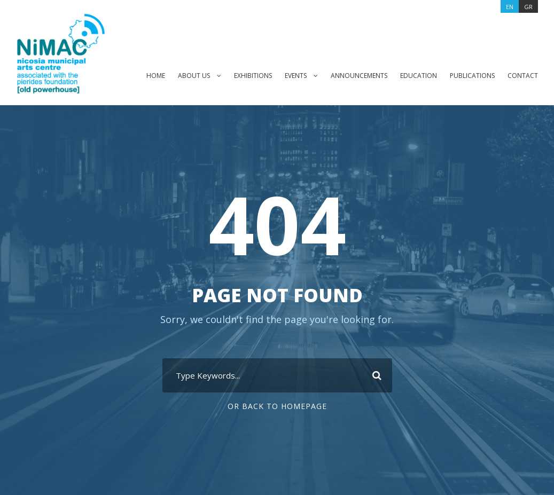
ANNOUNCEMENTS (355, 75)
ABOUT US (182, 75)
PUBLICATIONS (471, 75)
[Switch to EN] (509, 6)
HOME (143, 75)
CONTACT (523, 75)
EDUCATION (416, 75)
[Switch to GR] (529, 6)
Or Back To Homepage (277, 406)
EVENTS (289, 75)
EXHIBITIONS (243, 75)
